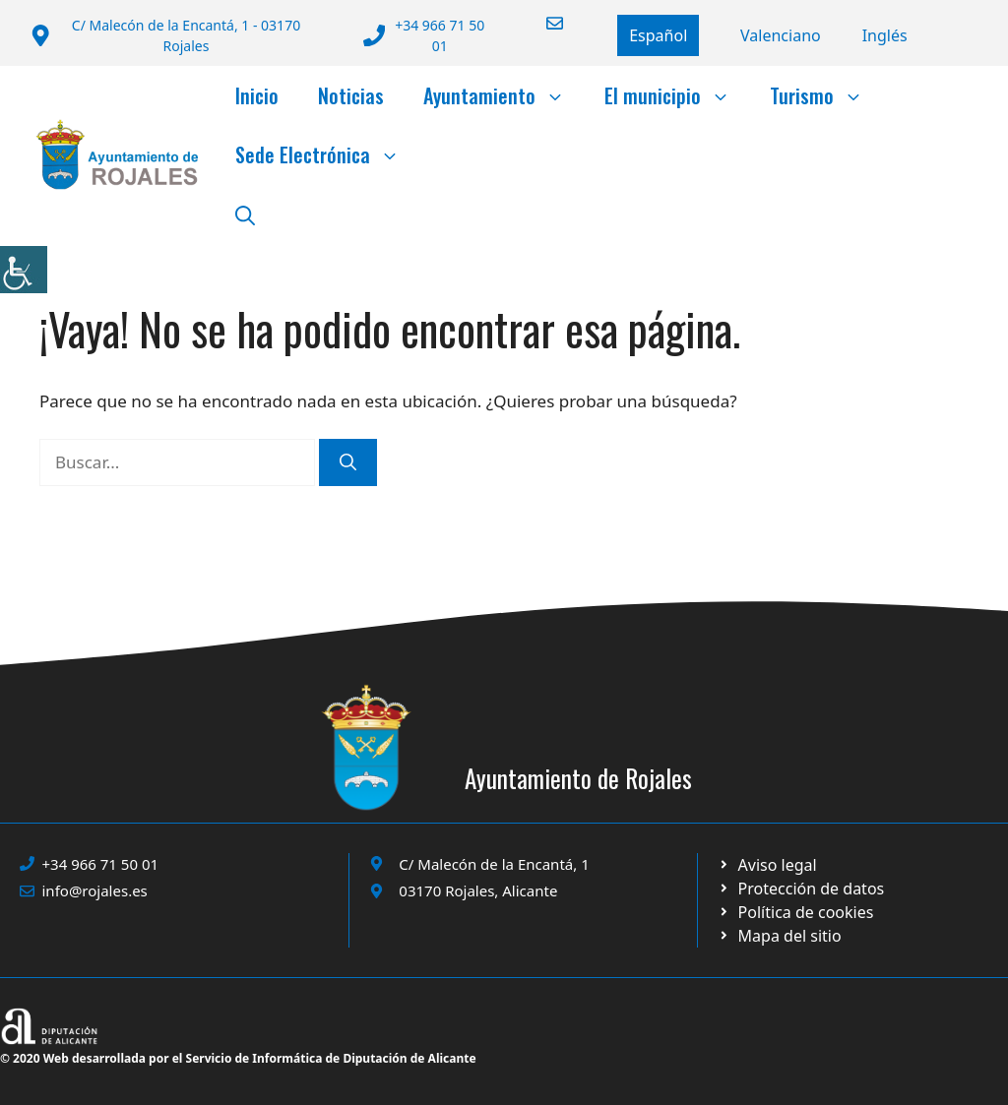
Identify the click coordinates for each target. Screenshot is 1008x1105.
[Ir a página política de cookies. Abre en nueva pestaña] (801, 888)
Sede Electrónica (327, 154)
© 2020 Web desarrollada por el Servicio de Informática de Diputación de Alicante (238, 1058)
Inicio (257, 95)
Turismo (826, 95)
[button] (245, 213)
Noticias (351, 95)
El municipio (677, 95)
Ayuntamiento (504, 95)
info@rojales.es (95, 890)
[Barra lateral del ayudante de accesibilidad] (23, 269)
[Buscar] (348, 462)
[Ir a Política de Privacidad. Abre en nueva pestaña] (767, 865)
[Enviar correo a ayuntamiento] (542, 23)
